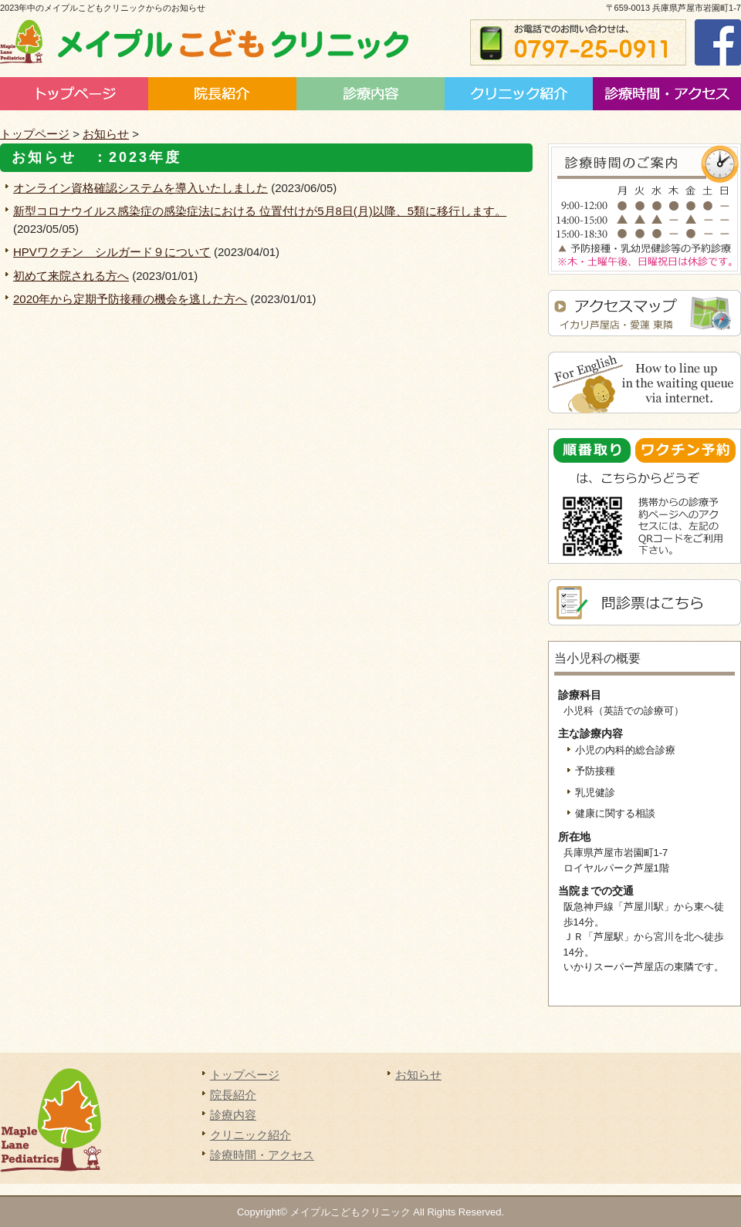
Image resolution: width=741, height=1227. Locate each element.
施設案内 (519, 93)
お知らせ (106, 133)
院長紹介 (222, 93)
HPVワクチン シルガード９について (112, 251)
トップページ (74, 93)
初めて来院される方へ (71, 275)
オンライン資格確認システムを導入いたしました (140, 187)
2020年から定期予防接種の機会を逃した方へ (130, 298)
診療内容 (370, 93)
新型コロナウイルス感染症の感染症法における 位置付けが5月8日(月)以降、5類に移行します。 (259, 210)
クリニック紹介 (250, 1134)
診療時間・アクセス (667, 93)
